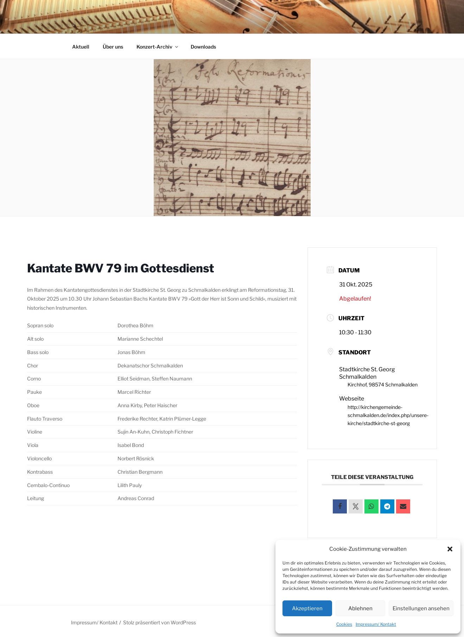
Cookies (344, 624)
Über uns (113, 47)
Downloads (203, 47)
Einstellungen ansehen (421, 608)
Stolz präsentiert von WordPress (159, 621)
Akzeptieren (307, 608)
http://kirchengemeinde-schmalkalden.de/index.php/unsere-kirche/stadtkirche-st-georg (388, 414)
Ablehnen (360, 608)
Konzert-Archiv (157, 47)
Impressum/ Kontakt (376, 624)
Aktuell (80, 47)
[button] (449, 549)
